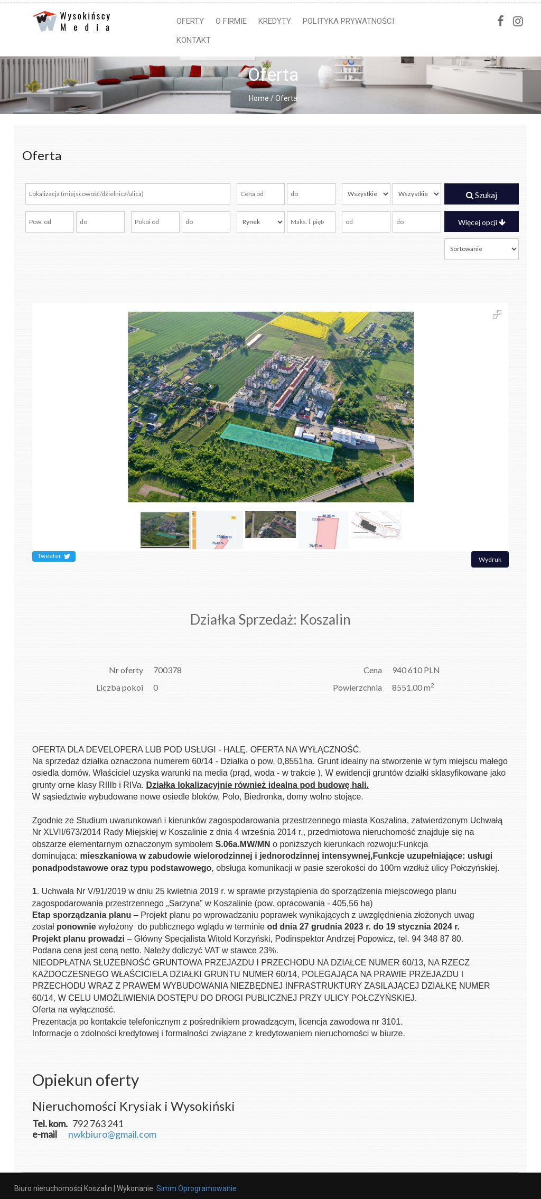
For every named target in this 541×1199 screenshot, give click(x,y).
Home (259, 98)
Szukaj (481, 195)
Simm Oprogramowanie (196, 1188)
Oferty (190, 21)
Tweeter (54, 556)
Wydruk (490, 559)
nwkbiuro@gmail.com (112, 1134)
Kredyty (274, 21)
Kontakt (193, 40)
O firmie (231, 21)
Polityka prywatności (348, 21)
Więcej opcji (482, 222)
